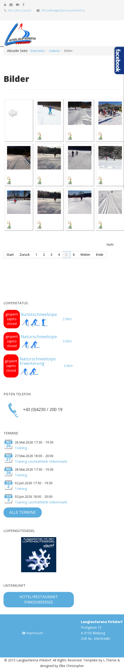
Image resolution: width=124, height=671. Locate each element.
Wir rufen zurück (19, 10)
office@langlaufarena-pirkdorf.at (63, 10)
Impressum (32, 633)
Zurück (24, 254)
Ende (99, 254)
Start (10, 254)
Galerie (54, 50)
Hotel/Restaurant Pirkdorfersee (38, 599)
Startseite (37, 50)
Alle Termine (22, 512)
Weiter (85, 254)
